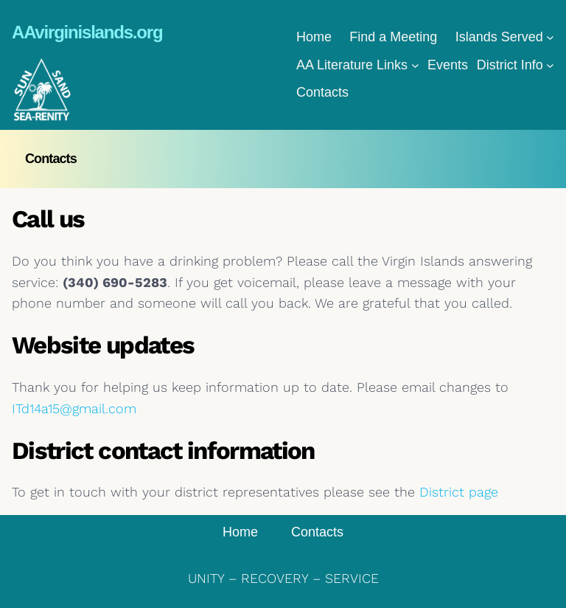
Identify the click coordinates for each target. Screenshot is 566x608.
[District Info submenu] (550, 65)
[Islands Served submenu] (550, 37)
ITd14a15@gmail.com (74, 408)
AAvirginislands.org (87, 32)
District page (458, 492)
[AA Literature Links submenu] (415, 65)
